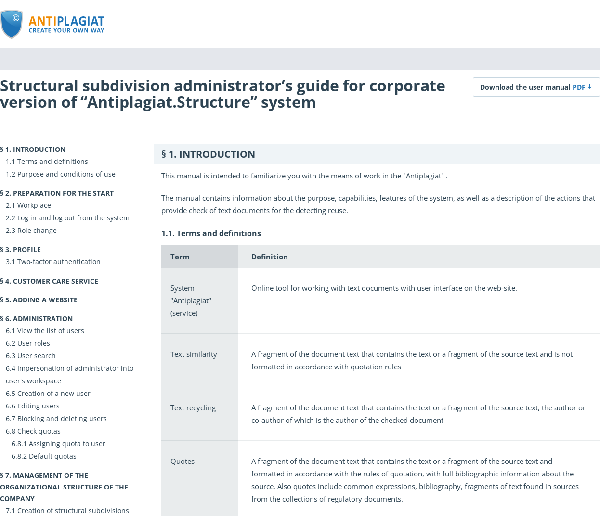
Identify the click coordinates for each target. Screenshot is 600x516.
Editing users (38, 405)
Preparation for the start (63, 193)
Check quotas (39, 430)
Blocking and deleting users (62, 418)
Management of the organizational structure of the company (64, 487)
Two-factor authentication (59, 261)
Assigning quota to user (67, 443)
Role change (37, 230)
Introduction (39, 149)
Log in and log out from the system (73, 217)
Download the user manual (525, 87)
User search (36, 355)
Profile (27, 249)
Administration (43, 318)
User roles (33, 343)
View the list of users (50, 330)
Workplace (34, 205)
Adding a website (45, 299)
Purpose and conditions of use (66, 173)
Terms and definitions (52, 161)
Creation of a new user (54, 393)
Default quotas (53, 456)
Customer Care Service (55, 280)
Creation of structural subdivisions (73, 510)
